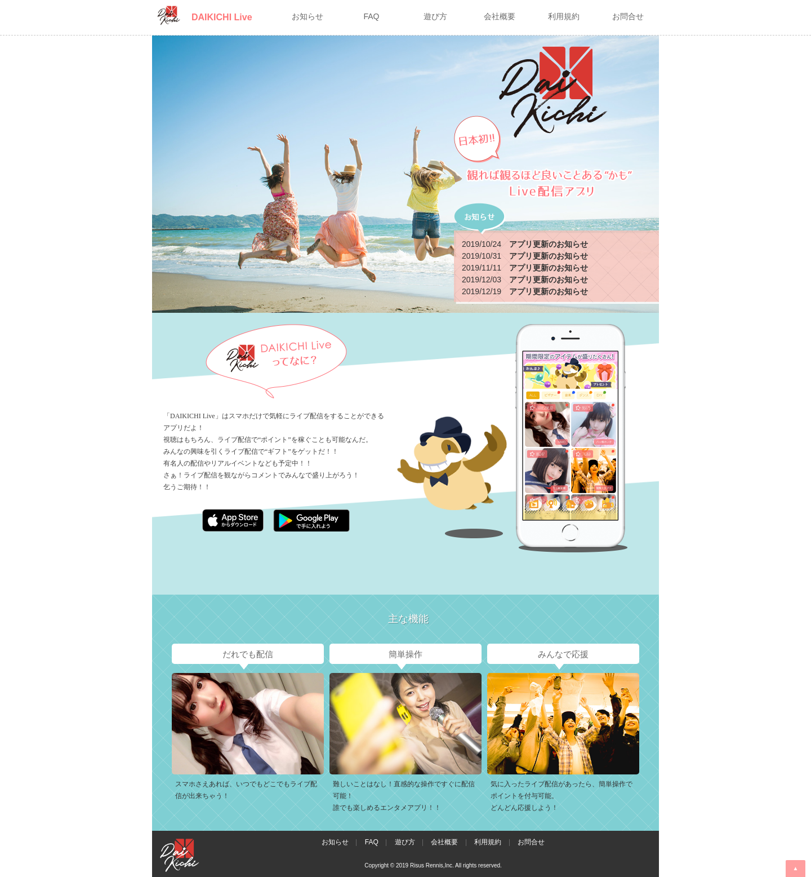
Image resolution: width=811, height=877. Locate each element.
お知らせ (335, 842)
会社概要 (444, 842)
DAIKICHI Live (221, 17)
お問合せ (531, 842)
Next (649, 728)
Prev (162, 728)
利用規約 (487, 842)
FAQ (371, 842)
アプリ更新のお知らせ (548, 244)
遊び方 (405, 842)
